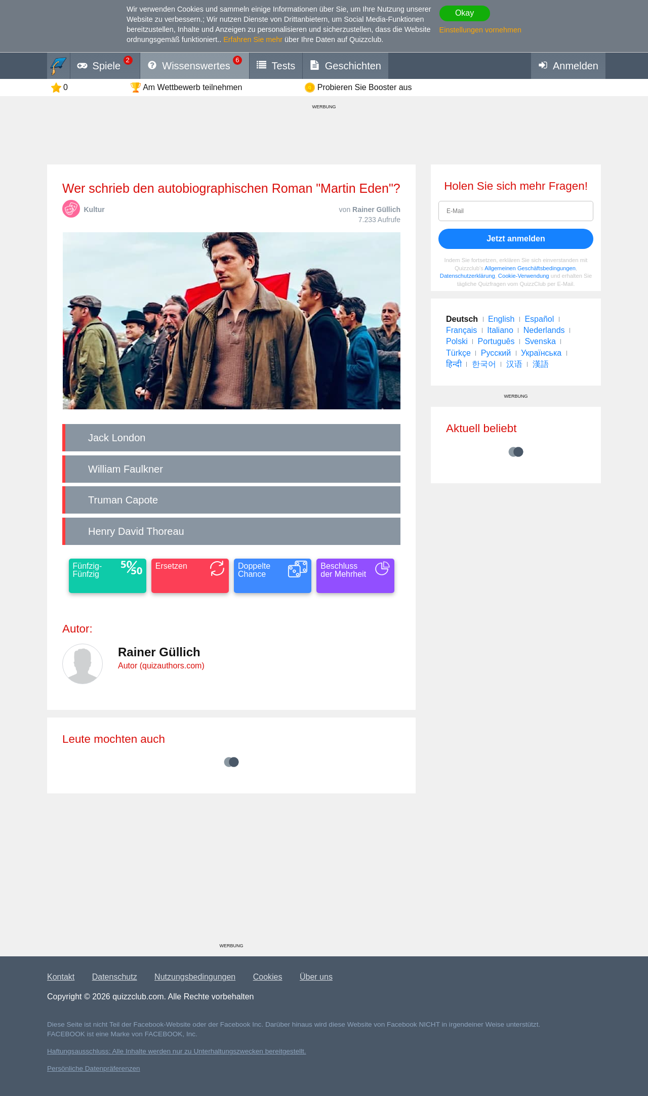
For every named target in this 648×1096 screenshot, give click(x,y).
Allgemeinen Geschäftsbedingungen (530, 268)
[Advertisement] (231, 872)
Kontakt (60, 977)
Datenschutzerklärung (467, 276)
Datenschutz (114, 977)
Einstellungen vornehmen (480, 30)
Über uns (316, 977)
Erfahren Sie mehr (252, 39)
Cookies (267, 977)
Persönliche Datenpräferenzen (93, 1068)
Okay (464, 13)
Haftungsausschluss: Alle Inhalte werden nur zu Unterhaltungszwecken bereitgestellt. (176, 1051)
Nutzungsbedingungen (194, 977)
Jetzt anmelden (516, 238)
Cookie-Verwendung (523, 276)
